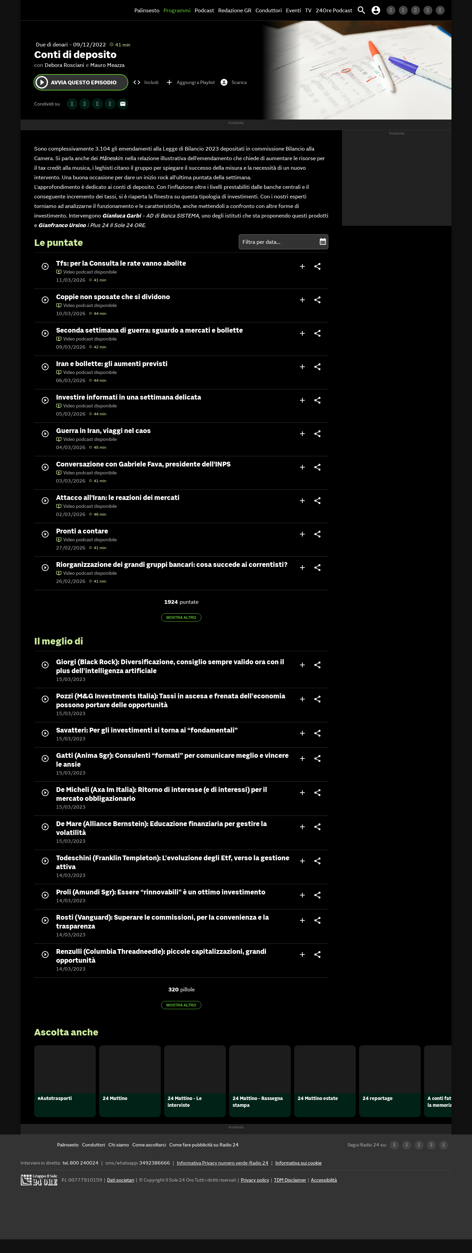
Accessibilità (324, 1194)
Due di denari (52, 44)
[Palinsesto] (68, 1158)
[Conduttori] (93, 1158)
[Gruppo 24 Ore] (40, 1195)
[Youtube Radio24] (442, 10)
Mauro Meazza (107, 64)
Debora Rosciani (64, 64)
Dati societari (120, 1194)
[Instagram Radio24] (429, 10)
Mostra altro (181, 617)
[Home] (49, 10)
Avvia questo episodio (75, 82)
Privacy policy (255, 1194)
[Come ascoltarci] (149, 1158)
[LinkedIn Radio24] (392, 10)
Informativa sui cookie (298, 1176)
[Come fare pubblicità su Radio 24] (204, 1158)
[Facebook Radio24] (417, 10)
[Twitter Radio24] (405, 10)
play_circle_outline (41, 82)
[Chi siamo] (118, 1158)
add (302, 266)
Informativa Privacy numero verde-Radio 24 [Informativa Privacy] (222, 1176)
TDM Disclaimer (290, 1194)
